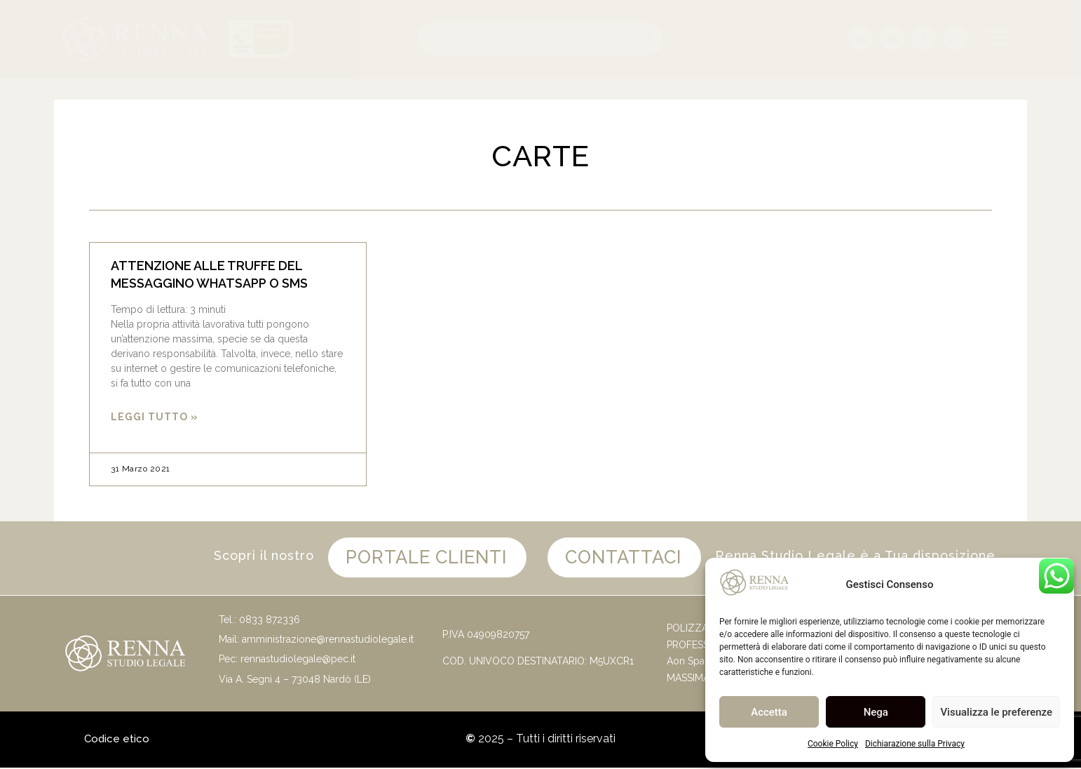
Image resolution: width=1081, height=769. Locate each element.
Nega (876, 712)
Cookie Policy (833, 744)
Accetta (769, 712)
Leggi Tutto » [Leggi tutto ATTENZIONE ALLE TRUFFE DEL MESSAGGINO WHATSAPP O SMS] (154, 416)
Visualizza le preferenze (996, 712)
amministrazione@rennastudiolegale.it (328, 640)
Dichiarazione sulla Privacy (915, 744)
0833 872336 (269, 621)
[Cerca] (646, 38)
